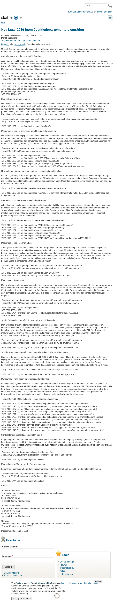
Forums (63, 565)
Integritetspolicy (67, 568)
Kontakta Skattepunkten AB (80, 12)
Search (98, 12)
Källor (62, 571)
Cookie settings (67, 562)
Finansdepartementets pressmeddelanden (21, 41)
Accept (98, 583)
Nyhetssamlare (66, 574)
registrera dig (20, 44)
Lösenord (6, 556)
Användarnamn (9, 547)
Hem (3, 22)
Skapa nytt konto (11, 573)
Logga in (108, 12)
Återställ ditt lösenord (13, 575)
